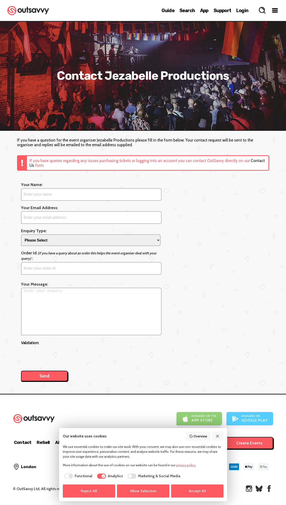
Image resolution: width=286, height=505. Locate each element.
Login (242, 10)
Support (222, 10)
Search (187, 10)
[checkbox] (77, 476)
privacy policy (185, 465)
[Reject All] (217, 436)
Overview (198, 436)
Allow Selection (143, 491)
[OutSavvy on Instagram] (249, 488)
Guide (168, 10)
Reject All (89, 491)
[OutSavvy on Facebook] (269, 488)
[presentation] (56, 355)
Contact (22, 442)
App (204, 10)
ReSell (43, 442)
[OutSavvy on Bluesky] (259, 488)
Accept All (197, 491)
